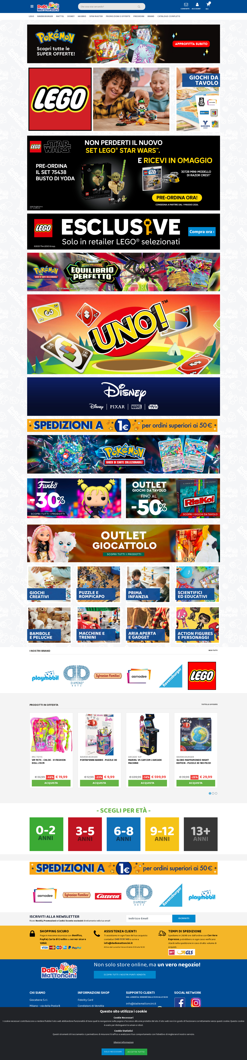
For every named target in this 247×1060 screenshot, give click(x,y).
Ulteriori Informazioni (124, 1042)
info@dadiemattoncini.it (141, 1003)
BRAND (151, 16)
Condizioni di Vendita (91, 1006)
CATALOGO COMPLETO (168, 16)
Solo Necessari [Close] (113, 1051)
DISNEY (71, 16)
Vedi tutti (213, 650)
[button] (209, 6)
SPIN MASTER (96, 16)
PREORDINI (138, 16)
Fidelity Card (85, 1000)
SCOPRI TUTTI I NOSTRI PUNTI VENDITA (125, 974)
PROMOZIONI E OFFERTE (118, 16)
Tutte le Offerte (209, 704)
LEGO (31, 16)
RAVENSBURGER (45, 16)
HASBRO (82, 16)
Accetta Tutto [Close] (136, 1052)
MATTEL (60, 16)
